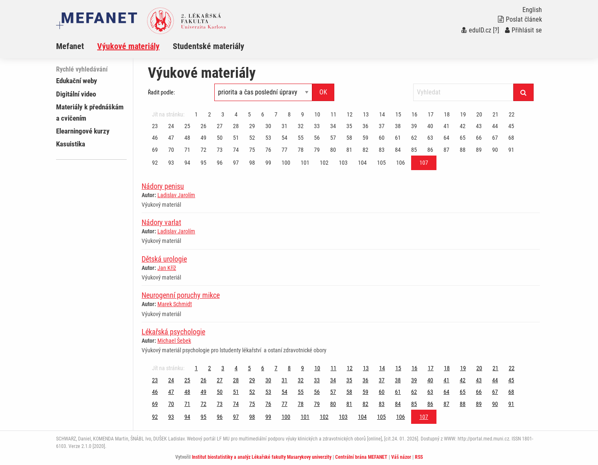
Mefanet (70, 46)
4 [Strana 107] (236, 114)
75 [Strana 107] (252, 149)
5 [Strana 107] (249, 114)
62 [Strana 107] (414, 137)
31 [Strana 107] (284, 126)
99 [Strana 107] (268, 162)
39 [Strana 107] (414, 126)
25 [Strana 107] (187, 126)
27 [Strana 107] (220, 126)
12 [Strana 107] (350, 114)
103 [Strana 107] (343, 162)
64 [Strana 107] (446, 137)
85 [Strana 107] (414, 149)
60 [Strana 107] (382, 137)
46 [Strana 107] (155, 137)
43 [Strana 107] (479, 126)
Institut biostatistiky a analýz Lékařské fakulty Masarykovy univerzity (261, 457)
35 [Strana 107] (349, 126)
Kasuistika (70, 144)
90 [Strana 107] (495, 149)
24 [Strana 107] (171, 126)
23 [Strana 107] (155, 126)
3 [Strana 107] (222, 114)
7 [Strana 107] (275, 114)
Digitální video (76, 94)
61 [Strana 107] (398, 137)
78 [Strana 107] (301, 149)
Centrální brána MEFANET (361, 457)
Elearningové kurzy (83, 131)
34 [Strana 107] (333, 126)
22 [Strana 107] (512, 114)
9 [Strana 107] (302, 114)
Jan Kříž (166, 268)
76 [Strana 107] (268, 149)
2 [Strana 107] (209, 114)
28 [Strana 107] (236, 126)
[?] (496, 30)
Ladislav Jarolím (176, 195)
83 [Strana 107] (382, 149)
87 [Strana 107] (446, 149)
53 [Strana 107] (268, 137)
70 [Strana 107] (171, 149)
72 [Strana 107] (203, 149)
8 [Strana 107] (289, 114)
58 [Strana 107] (349, 137)
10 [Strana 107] (317, 114)
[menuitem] (76, 46)
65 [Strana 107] (463, 137)
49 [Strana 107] (203, 137)
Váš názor (401, 457)
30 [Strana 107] (268, 126)
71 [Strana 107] (187, 149)
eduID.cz (476, 30)
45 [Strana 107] (511, 126)
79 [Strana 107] (317, 149)
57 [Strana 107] (333, 137)
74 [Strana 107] (236, 149)
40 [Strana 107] (430, 126)
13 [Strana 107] (366, 114)
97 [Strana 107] (236, 162)
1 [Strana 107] (196, 114)
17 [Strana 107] (431, 114)
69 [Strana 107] (155, 149)
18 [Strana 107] (447, 114)
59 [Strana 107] (365, 137)
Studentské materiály (208, 46)
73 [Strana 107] (220, 149)
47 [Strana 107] (171, 137)
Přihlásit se (523, 30)
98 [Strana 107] (252, 162)
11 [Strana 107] (333, 114)
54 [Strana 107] (284, 137)
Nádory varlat (161, 222)
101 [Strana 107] (305, 162)
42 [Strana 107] (463, 126)
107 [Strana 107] (423, 162)
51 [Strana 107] (236, 137)
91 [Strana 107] (511, 149)
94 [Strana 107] (187, 162)
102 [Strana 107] (324, 162)
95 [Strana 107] (203, 162)
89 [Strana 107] (479, 149)
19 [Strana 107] (463, 114)
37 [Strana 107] (382, 126)
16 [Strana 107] (414, 114)
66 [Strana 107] (479, 137)
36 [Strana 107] (365, 126)
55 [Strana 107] (301, 137)
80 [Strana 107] (333, 149)
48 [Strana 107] (187, 137)
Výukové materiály (128, 46)
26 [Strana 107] (203, 126)
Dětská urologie (164, 259)
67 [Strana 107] (495, 137)
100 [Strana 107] (286, 162)
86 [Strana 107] (430, 149)
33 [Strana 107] (317, 126)
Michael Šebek (174, 340)
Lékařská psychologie (173, 331)
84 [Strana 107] (398, 149)
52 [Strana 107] (252, 137)
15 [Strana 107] (398, 114)
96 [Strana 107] (220, 162)
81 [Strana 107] (349, 149)
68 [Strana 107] (511, 137)
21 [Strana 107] (495, 114)
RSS (419, 457)
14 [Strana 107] (382, 114)
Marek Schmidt (174, 304)
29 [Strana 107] (252, 126)
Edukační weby (76, 81)
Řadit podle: (161, 92)
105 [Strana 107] (381, 162)
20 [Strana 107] (479, 114)
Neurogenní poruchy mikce (181, 295)
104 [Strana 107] (362, 162)
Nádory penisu (163, 186)
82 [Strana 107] (365, 149)
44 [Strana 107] (495, 126)
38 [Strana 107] (398, 126)
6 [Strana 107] (262, 114)
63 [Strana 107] (430, 137)
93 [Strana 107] (171, 162)
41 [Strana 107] (446, 126)
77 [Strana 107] (284, 149)
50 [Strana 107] (220, 137)
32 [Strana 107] (301, 126)
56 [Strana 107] (317, 137)
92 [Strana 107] (155, 162)
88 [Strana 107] (463, 149)
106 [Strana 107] (400, 162)
